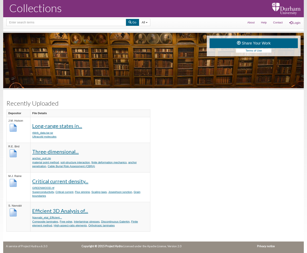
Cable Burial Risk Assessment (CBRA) (71, 166)
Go (132, 22)
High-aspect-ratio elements (70, 225)
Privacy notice (266, 246)
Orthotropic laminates (101, 225)
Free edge (66, 221)
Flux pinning (82, 192)
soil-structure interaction (75, 162)
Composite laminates (45, 221)
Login (294, 22)
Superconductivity (43, 192)
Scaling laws (99, 192)
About (251, 22)
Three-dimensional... (55, 151)
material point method (45, 162)
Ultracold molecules (44, 136)
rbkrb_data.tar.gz (42, 132)
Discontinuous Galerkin (115, 221)
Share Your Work (254, 43)
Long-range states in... (57, 126)
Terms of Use (254, 50)
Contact (278, 22)
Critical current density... (60, 181)
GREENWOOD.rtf (43, 188)
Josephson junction (120, 192)
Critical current (64, 192)
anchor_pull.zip (41, 158)
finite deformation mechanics (109, 162)
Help (264, 22)
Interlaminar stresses (87, 221)
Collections (35, 7)
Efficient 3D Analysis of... (60, 211)
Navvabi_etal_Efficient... (47, 217)
